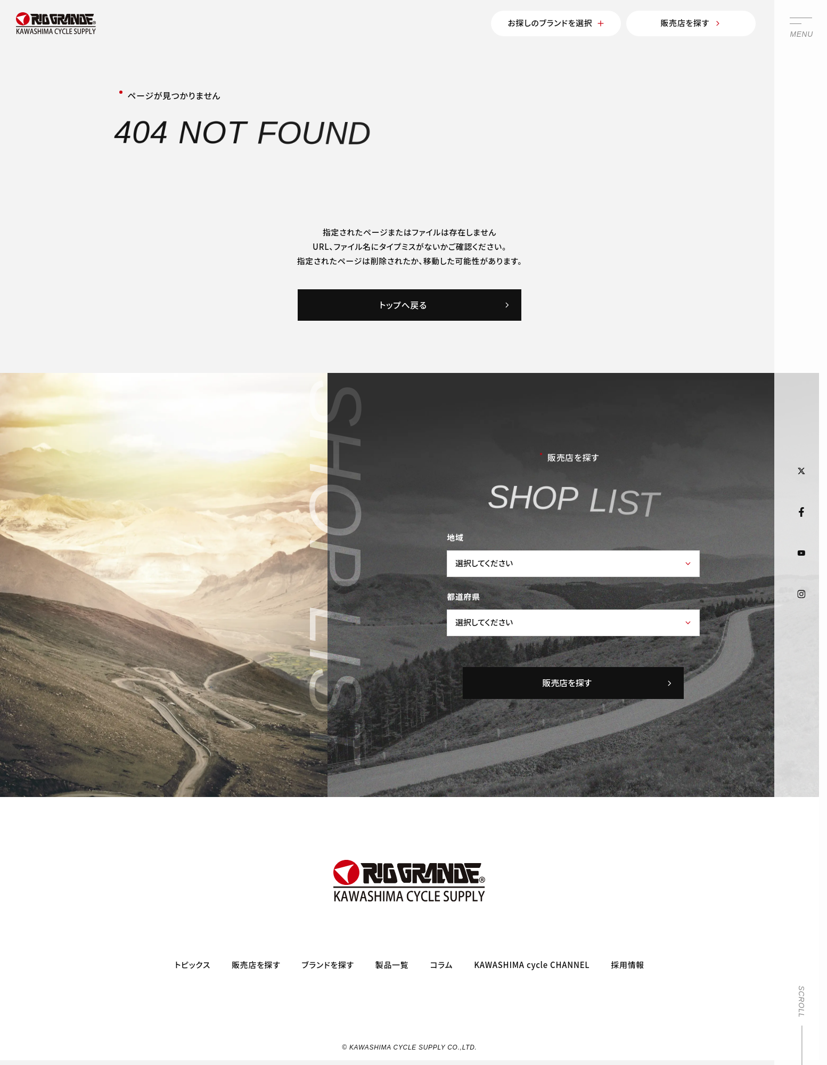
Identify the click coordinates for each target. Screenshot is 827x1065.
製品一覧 (392, 964)
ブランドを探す (327, 964)
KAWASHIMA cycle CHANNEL (531, 964)
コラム (441, 964)
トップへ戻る (444, 305)
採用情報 (627, 964)
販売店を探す (691, 22)
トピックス (192, 964)
